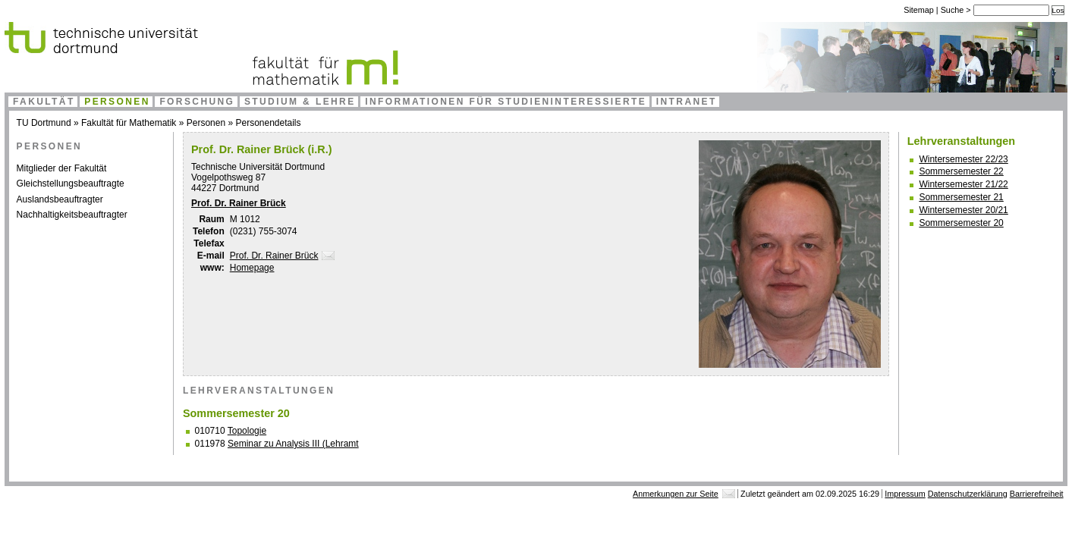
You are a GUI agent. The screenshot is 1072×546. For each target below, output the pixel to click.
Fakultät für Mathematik (128, 123)
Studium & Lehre (300, 101)
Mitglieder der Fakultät (62, 168)
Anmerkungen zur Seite (675, 493)
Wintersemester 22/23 (963, 159)
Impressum (905, 493)
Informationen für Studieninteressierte (505, 101)
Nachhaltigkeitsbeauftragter (72, 214)
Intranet (686, 101)
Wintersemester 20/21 (963, 210)
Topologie (247, 430)
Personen (117, 101)
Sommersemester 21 (961, 197)
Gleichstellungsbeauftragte (70, 183)
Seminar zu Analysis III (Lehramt (293, 443)
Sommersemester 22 (961, 171)
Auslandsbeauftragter (60, 199)
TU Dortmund (44, 123)
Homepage (252, 267)
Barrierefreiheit (1037, 493)
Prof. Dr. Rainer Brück (238, 203)
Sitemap (919, 9)
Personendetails (267, 123)
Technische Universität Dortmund (258, 167)
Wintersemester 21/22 (963, 184)
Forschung (196, 101)
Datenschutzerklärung (968, 493)
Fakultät (44, 101)
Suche (954, 9)
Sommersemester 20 (961, 223)
